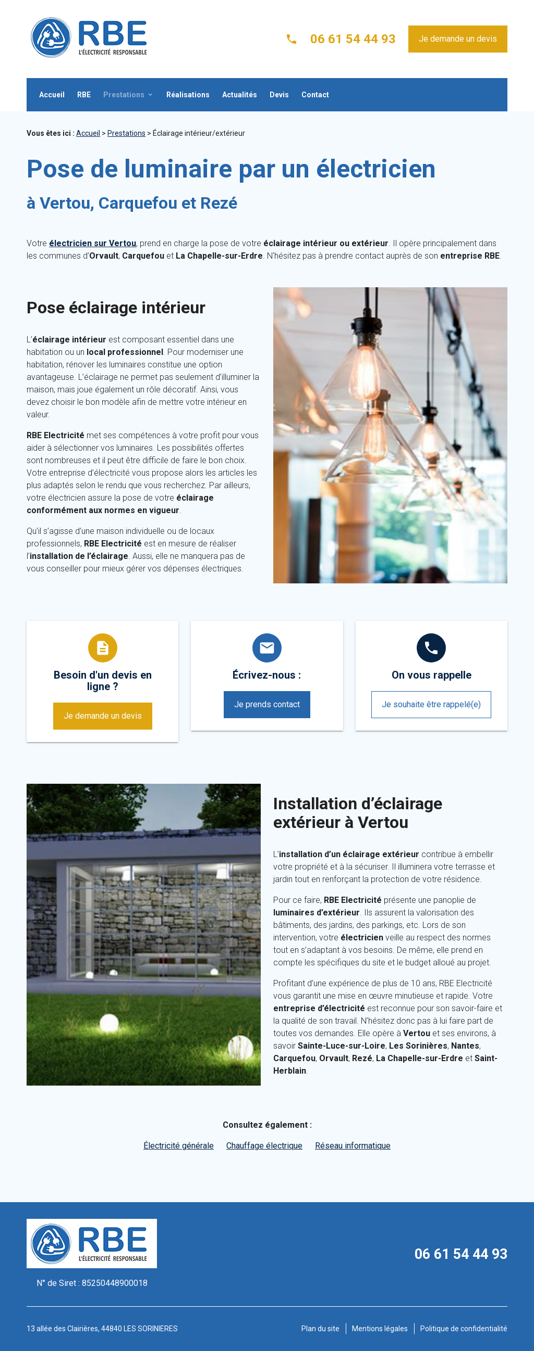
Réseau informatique (353, 1146)
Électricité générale (178, 1146)
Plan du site (320, 1328)
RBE (84, 95)
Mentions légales (380, 1328)
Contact (315, 95)
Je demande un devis (458, 39)
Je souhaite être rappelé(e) (431, 704)
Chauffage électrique (264, 1146)
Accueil (52, 95)
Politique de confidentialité (463, 1328)
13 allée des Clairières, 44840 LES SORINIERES (102, 1328)
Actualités (239, 95)
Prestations (123, 95)
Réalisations (188, 95)
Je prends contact (267, 704)
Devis (279, 95)
